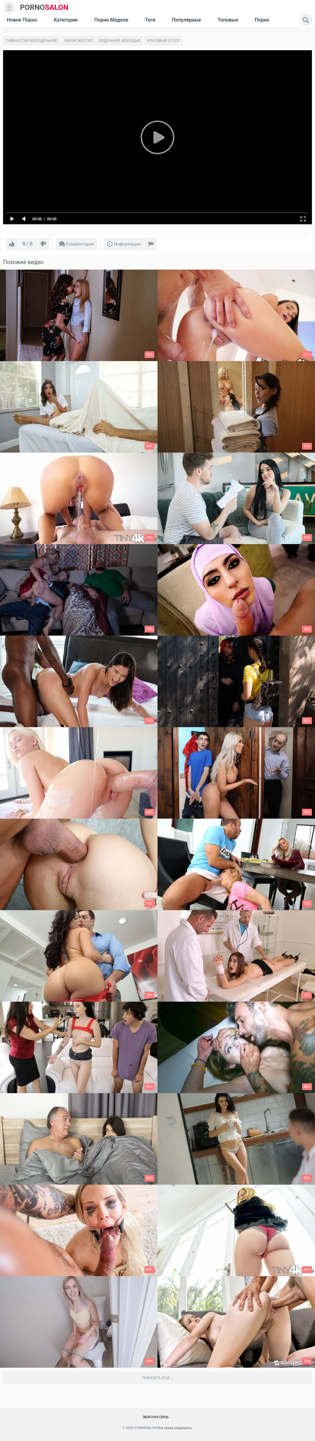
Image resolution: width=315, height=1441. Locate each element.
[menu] (9, 8)
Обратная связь (156, 1417)
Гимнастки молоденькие (31, 41)
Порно (262, 20)
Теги (150, 20)
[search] (306, 20)
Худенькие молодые (119, 41)
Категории (66, 20)
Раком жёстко (78, 41)
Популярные (186, 20)
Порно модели (111, 20)
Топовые (227, 20)
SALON (44, 7)
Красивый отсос (163, 41)
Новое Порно (22, 20)
